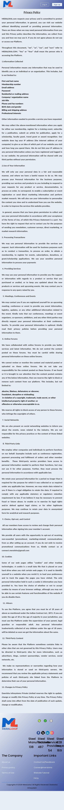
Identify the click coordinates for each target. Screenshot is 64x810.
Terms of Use (8, 772)
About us (6, 762)
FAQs (36, 778)
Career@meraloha (43, 767)
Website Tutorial (41, 772)
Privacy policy (8, 767)
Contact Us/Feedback (44, 762)
